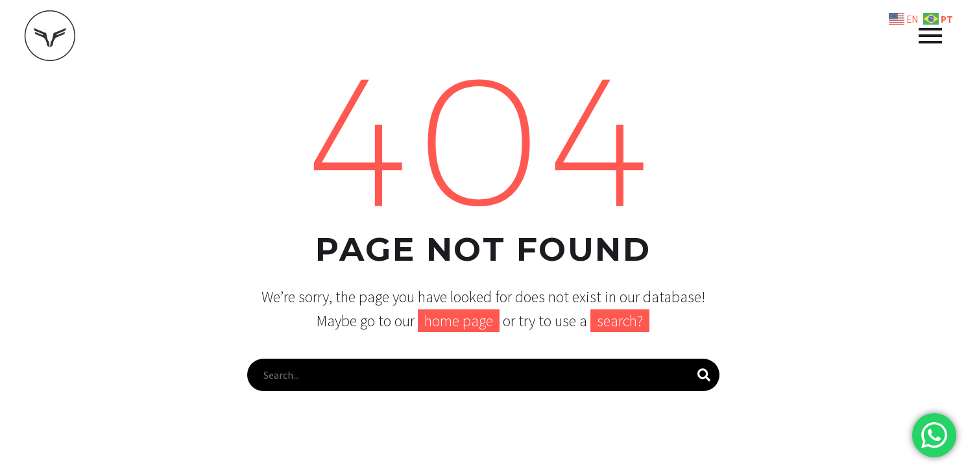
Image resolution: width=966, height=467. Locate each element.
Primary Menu (930, 35)
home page (458, 321)
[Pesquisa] (483, 375)
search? (620, 321)
